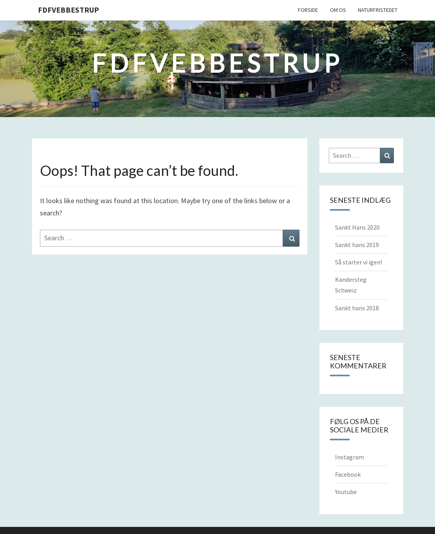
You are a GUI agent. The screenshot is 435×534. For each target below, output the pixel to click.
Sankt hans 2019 (357, 245)
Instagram (349, 457)
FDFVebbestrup (68, 10)
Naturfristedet (377, 9)
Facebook (348, 474)
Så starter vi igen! (358, 262)
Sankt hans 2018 (357, 308)
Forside (308, 9)
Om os (338, 9)
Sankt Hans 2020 (357, 227)
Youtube (346, 492)
